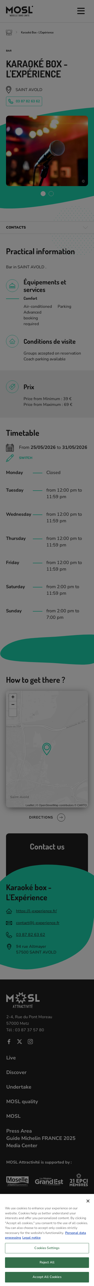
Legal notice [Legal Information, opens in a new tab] (31, 1241)
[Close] (87, 1204)
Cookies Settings (46, 1251)
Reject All (47, 1266)
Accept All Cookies (47, 1280)
